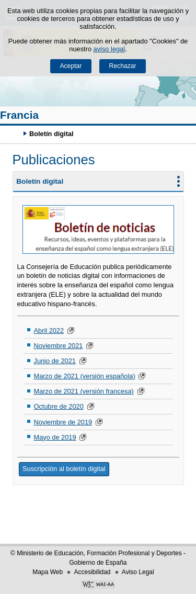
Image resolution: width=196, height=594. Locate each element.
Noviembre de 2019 (62, 422)
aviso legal (109, 49)
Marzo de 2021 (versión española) (84, 376)
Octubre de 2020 (58, 406)
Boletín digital (39, 181)
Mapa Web (47, 572)
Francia (19, 115)
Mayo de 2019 (54, 437)
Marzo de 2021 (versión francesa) (83, 391)
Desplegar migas (13, 133)
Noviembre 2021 (58, 346)
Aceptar (71, 66)
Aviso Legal (138, 572)
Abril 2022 (48, 330)
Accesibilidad (92, 572)
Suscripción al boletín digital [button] (64, 469)
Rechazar (122, 66)
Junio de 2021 (54, 361)
